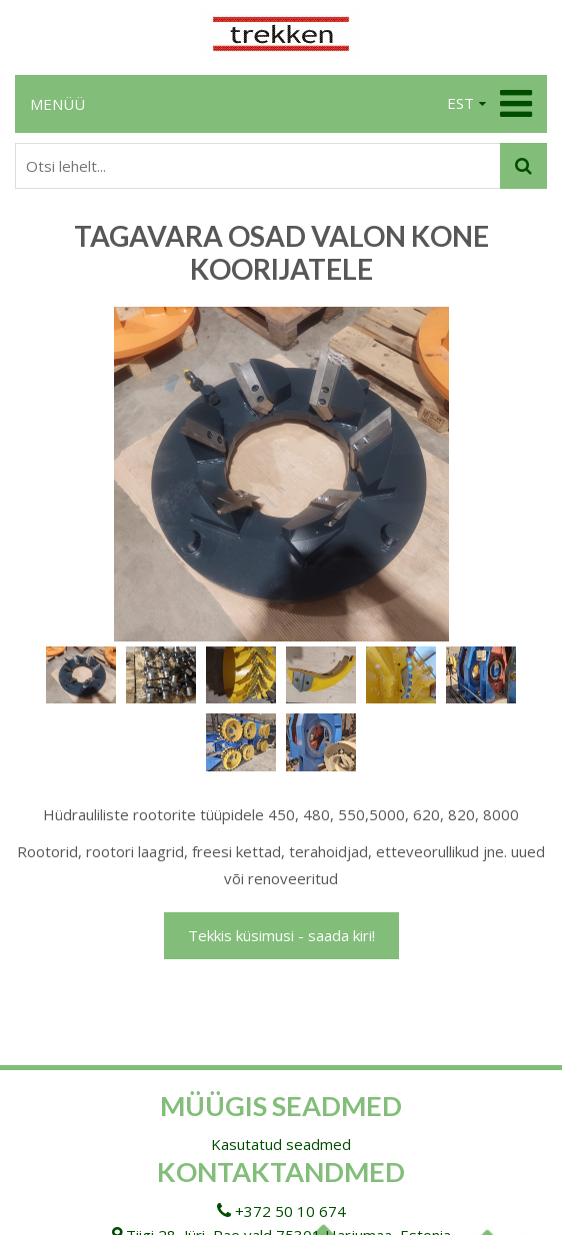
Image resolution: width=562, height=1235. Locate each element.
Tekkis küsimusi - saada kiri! (281, 935)
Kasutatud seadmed (281, 1144)
